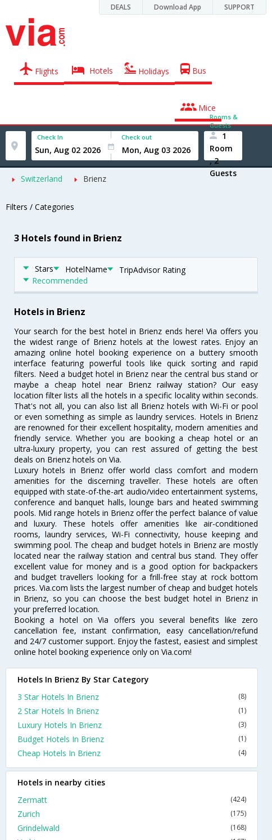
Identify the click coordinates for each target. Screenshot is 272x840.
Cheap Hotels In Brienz (131, 753)
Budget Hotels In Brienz (131, 739)
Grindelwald (131, 828)
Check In (50, 137)
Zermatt (131, 799)
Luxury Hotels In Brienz (131, 725)
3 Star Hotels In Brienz (131, 696)
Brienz (94, 178)
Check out (136, 137)
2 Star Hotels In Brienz (131, 711)
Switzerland (41, 178)
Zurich (131, 813)
